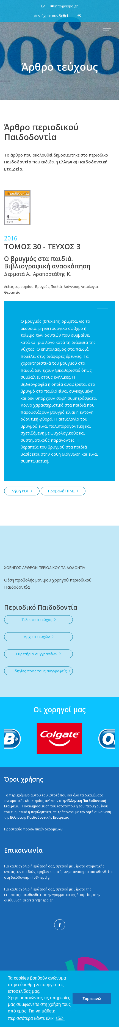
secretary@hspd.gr (38, 900)
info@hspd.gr (40, 877)
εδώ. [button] (60, 1018)
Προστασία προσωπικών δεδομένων (33, 829)
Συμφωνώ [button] (91, 999)
